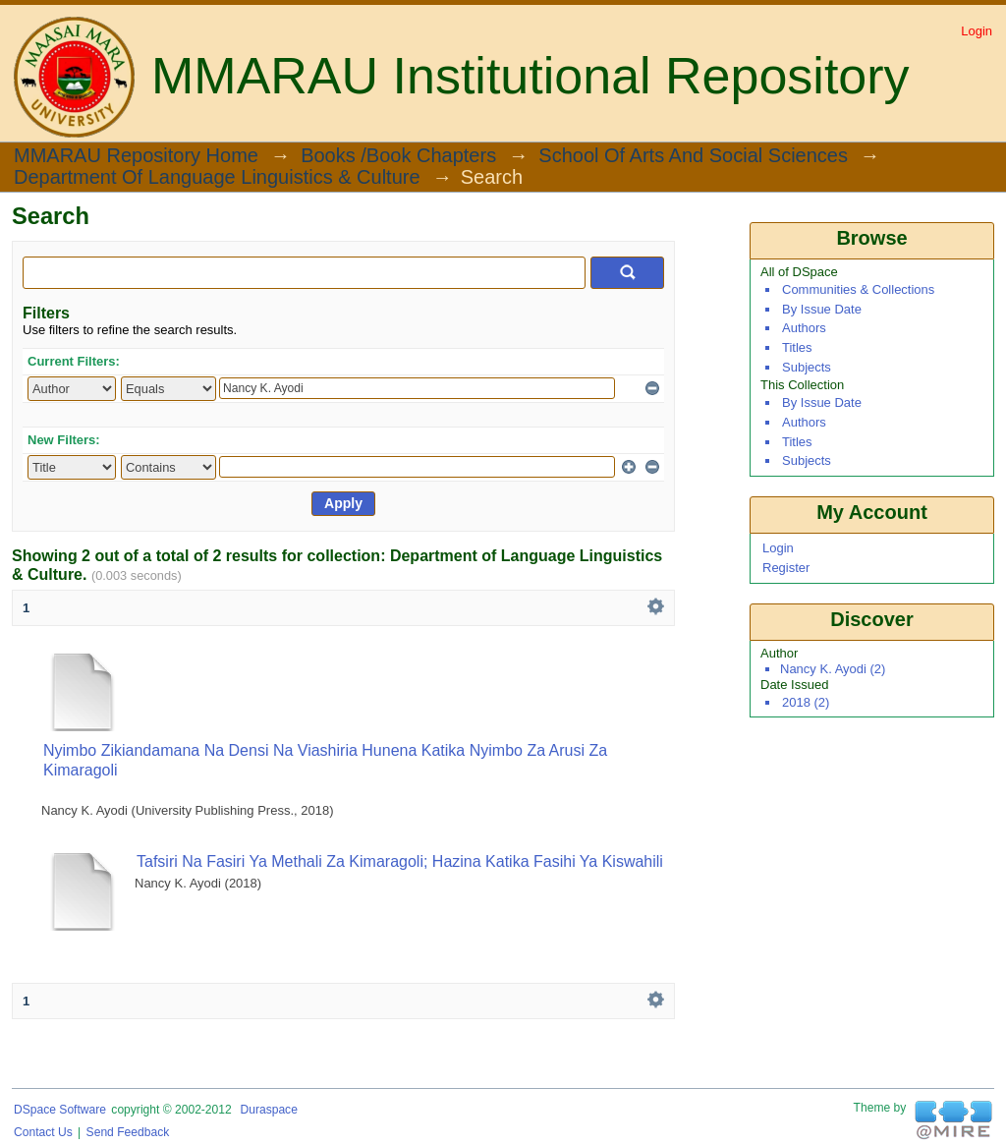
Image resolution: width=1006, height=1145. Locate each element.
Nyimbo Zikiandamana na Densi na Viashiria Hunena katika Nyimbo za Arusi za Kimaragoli (325, 760)
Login (976, 31)
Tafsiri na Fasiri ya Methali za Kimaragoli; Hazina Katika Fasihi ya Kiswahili (400, 861)
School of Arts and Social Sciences (693, 156)
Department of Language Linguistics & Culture (217, 178)
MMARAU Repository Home (136, 156)
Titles (797, 347)
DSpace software (60, 1109)
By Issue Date (822, 309)
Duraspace (268, 1109)
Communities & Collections (858, 289)
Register (786, 567)
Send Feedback (128, 1132)
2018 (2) (805, 702)
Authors (804, 327)
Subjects (806, 367)
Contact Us (43, 1132)
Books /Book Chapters (398, 156)
